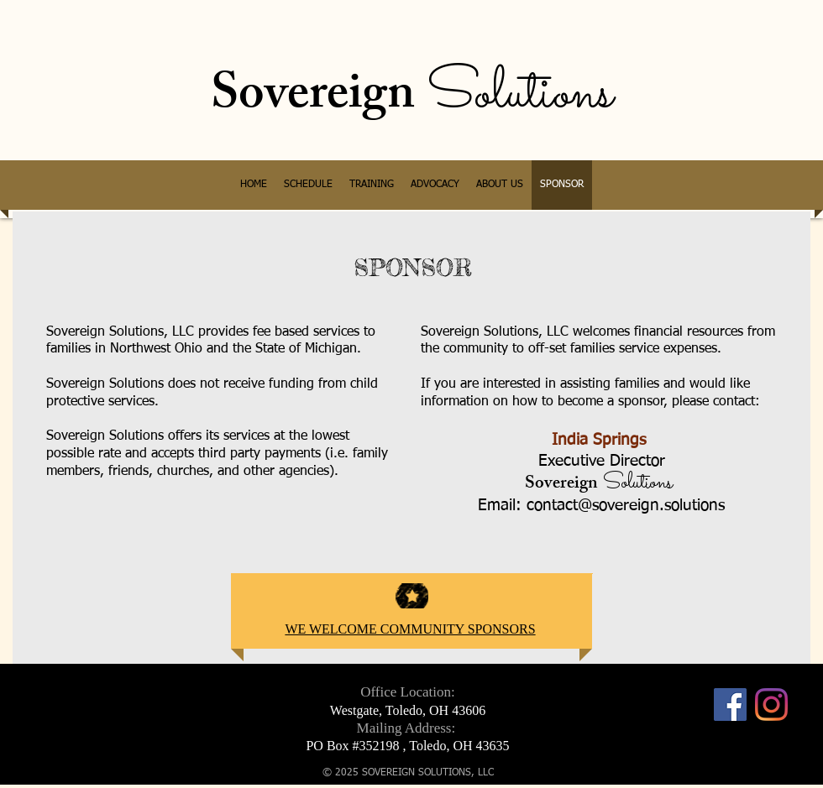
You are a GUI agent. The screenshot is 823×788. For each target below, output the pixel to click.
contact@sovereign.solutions (626, 506)
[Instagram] (771, 704)
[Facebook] (730, 704)
